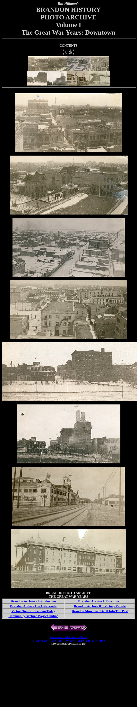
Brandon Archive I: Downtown (99, 601)
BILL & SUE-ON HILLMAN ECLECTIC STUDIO (68, 641)
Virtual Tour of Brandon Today (33, 611)
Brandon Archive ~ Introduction (33, 601)
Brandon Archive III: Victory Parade (100, 606)
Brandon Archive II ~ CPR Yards (33, 606)
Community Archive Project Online (33, 616)
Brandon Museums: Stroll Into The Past (100, 611)
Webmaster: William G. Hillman (68, 637)
